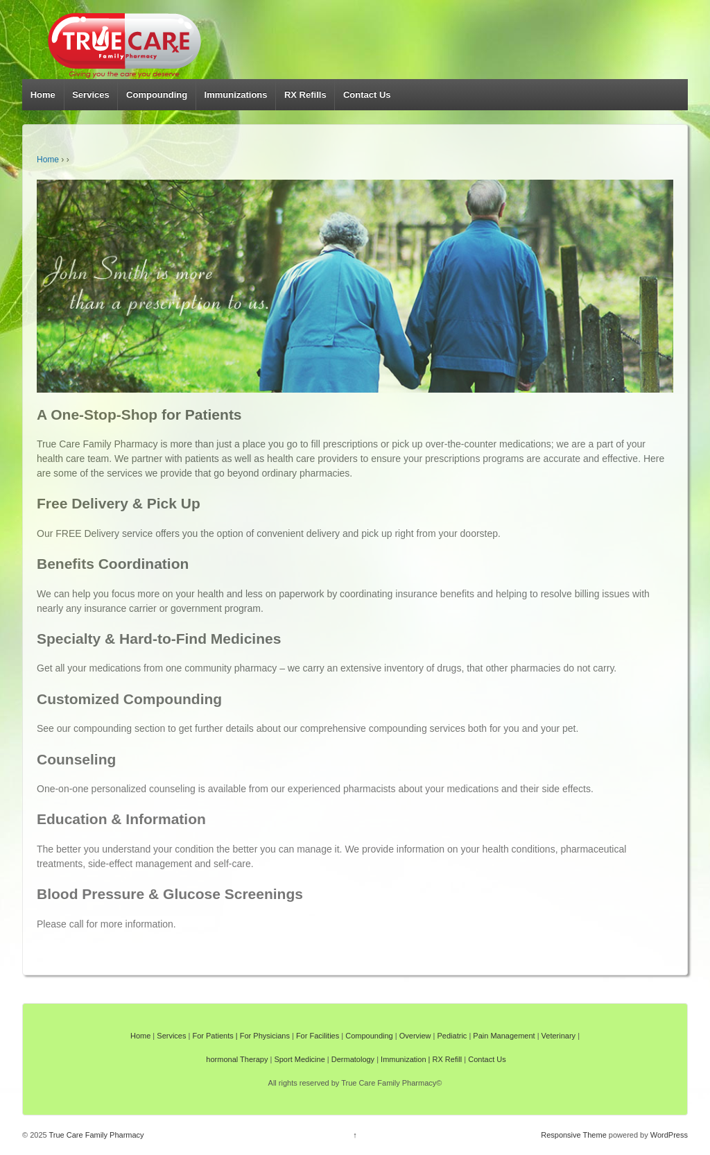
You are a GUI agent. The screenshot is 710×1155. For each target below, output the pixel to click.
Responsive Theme (574, 1135)
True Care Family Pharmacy (95, 1135)
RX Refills (305, 94)
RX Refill (447, 1059)
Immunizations (236, 94)
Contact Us (367, 94)
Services (91, 94)
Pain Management (504, 1036)
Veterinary (559, 1036)
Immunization (403, 1059)
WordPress (669, 1135)
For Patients (212, 1036)
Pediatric (452, 1036)
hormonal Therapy (237, 1059)
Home (43, 94)
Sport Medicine (299, 1059)
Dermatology (352, 1059)
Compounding (156, 94)
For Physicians (265, 1036)
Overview (415, 1036)
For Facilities (317, 1036)
